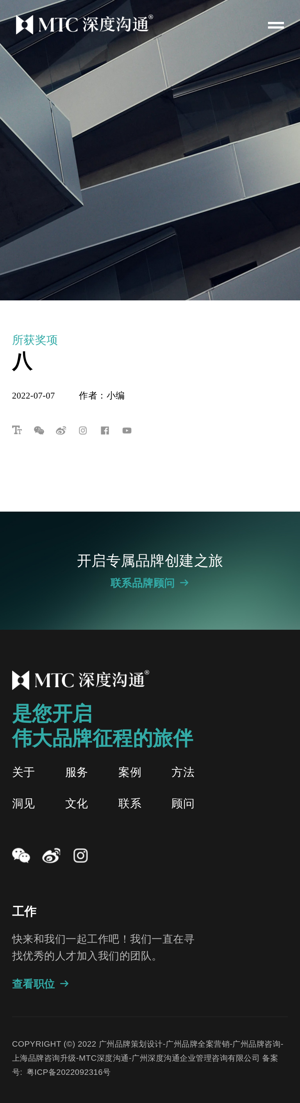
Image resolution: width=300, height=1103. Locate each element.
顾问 (183, 803)
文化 (76, 803)
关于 (23, 772)
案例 (129, 772)
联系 (129, 803)
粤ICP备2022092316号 (69, 1071)
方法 (183, 772)
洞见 (23, 803)
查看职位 (41, 984)
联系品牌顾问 (150, 583)
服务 (76, 772)
